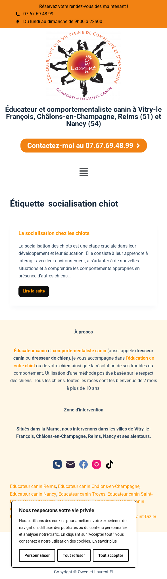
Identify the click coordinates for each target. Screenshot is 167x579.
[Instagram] (96, 464)
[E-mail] (70, 464)
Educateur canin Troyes (82, 494)
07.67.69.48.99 (38, 14)
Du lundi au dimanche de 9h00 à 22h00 (62, 21)
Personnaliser (37, 555)
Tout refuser (74, 555)
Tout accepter (110, 555)
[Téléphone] (57, 464)
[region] (73, 534)
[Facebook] (83, 464)
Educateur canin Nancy (33, 494)
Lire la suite (36, 290)
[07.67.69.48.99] (18, 14)
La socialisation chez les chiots (53, 233)
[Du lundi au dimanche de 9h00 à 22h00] (18, 22)
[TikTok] (109, 464)
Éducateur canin (30, 350)
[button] (83, 172)
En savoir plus (104, 541)
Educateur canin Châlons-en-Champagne (98, 486)
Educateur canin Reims (33, 486)
